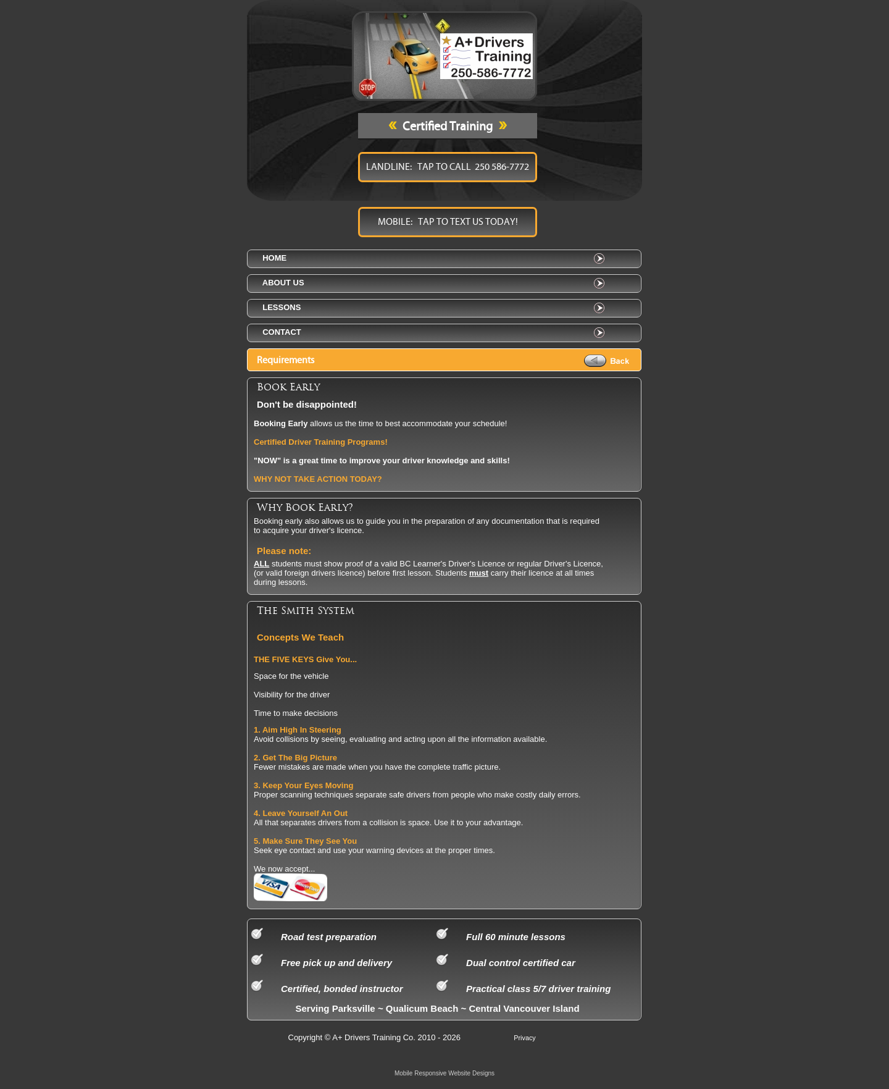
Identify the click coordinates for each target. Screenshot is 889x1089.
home (272, 258)
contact (279, 332)
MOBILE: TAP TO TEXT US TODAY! (448, 221)
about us (281, 282)
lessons (279, 307)
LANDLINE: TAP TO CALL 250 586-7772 (447, 166)
